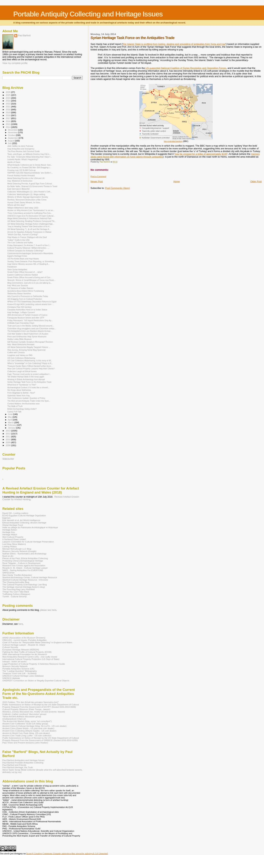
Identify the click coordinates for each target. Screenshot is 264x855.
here (20, 624)
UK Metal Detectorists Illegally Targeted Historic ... (28, 347)
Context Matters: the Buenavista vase (23, 403)
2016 (8, 121)
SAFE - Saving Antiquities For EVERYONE (22, 570)
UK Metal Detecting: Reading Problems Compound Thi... (31, 221)
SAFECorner (8, 572)
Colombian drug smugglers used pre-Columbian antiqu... (31, 328)
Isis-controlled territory (173, 141)
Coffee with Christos (16, 352)
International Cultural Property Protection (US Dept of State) (30, 659)
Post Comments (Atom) (117, 188)
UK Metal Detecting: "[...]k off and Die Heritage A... (29, 229)
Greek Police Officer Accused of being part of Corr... (29, 277)
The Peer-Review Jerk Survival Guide (23, 151)
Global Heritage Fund (12, 525)
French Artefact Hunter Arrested (21, 175)
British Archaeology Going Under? (21, 409)
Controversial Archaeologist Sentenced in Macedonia (30, 253)
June (10, 414)
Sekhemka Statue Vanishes (19, 293)
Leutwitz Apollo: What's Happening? (22, 159)
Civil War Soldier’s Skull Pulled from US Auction (27, 334)
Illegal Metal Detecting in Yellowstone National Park (29, 218)
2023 (8, 100)
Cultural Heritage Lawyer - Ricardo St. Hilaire (23, 645)
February (12, 425)
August (11, 141)
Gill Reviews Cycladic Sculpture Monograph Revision (30, 342)
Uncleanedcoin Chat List (14, 719)
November (13, 132)
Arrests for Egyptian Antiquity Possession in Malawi (29, 232)
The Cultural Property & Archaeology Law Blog (24, 584)
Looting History (9, 546)
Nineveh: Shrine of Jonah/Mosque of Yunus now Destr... (31, 280)
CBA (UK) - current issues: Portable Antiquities (24, 640)
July (10, 143)
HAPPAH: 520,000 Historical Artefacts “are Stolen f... (30, 173)
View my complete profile (14, 63)
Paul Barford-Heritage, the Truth (17, 767)
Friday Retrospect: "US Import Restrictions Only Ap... (30, 320)
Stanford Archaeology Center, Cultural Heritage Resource (29, 577)
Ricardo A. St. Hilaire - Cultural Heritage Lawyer (25, 568)
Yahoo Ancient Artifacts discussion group (21, 716)
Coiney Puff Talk (14, 412)
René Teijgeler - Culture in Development (21, 563)
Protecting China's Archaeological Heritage (22, 560)
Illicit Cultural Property (12, 537)
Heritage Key (8, 532)
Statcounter (8, 459)
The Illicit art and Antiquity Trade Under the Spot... (28, 401)
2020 (8, 109)
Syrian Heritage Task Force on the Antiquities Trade (29, 382)
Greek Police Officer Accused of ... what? (25, 272)
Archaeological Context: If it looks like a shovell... (28, 387)
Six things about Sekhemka (19, 390)
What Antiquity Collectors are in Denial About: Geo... (29, 165)
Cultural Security (10, 647)
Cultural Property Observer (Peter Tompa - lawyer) (26, 709)
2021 (8, 106)
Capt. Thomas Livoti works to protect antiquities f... (29, 374)
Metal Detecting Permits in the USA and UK (26, 178)
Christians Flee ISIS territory (19, 307)
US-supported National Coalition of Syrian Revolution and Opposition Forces (185, 68)
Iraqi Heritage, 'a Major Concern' (21, 312)
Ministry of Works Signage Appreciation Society (27, 197)
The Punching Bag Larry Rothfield (18, 589)
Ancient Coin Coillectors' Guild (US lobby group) (25, 723)
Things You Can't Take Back (15, 591)
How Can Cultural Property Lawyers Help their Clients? (31, 369)
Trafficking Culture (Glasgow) (16, 594)
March (11, 422)
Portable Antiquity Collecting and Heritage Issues (88, 14)
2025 (8, 95)
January (12, 428)
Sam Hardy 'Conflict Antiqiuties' (17, 575)
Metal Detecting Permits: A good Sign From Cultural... (30, 183)
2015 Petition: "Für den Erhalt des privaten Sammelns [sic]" (30, 702)
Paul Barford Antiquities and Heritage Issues (23, 760)
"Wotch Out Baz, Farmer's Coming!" (22, 234)
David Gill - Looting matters (15, 513)
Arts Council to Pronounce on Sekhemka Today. (27, 296)
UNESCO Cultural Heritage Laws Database (23, 676)
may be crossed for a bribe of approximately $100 (201, 154)
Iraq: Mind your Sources (17, 285)
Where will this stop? (16, 205)
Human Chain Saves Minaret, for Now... (24, 202)
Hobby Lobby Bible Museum (19, 339)
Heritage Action (9, 530)
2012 (8, 433)
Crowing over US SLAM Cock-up (21, 170)
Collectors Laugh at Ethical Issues (21, 371)
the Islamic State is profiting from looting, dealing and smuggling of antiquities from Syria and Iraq (174, 44)
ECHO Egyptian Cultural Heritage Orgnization (24, 515)
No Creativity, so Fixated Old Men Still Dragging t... (29, 167)
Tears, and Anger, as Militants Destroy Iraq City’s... (29, 154)
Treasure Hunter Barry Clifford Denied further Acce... (29, 366)
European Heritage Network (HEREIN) (20, 649)
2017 (8, 118)
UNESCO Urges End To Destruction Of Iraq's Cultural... (31, 216)
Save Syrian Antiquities (17, 269)
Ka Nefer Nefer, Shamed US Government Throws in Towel (32, 186)
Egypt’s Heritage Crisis (17, 256)
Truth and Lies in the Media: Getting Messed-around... (30, 326)
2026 (8, 92)
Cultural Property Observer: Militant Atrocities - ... (28, 248)
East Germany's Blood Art (18, 189)
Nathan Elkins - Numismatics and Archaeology (24, 553)
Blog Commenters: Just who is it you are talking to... (29, 283)
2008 (8, 445)
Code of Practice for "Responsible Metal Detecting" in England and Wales (37, 642)
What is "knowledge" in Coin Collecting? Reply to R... (30, 363)
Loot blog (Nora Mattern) (14, 544)
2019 (8, 112)
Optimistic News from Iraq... (19, 395)
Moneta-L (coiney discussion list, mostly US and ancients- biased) (33, 711)
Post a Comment (98, 176)
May (10, 417)
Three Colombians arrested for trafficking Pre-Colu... (29, 213)
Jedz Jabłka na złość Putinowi (20, 146)
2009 (8, 442)
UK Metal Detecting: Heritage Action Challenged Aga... (30, 224)
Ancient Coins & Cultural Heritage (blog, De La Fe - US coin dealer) (34, 726)
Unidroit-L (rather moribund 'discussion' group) (24, 714)
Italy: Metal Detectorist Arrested (20, 344)
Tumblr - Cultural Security (14, 596)
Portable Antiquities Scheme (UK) (18, 668)
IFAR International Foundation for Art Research (24, 654)
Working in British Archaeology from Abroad (26, 379)
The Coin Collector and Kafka (20, 242)
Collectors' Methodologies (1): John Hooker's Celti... (29, 192)
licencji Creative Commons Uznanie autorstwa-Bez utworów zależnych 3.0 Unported (67, 853)
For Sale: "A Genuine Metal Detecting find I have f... (29, 157)
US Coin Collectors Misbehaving (21, 358)
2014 (8, 127)
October (12, 135)
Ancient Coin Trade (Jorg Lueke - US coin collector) (26, 735)
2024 (8, 98)
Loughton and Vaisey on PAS (19, 355)
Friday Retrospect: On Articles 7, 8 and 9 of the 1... (29, 245)
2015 (8, 124)
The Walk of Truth (15, 406)
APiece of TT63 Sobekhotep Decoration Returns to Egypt (31, 301)
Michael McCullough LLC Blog (16, 549)
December (13, 130)
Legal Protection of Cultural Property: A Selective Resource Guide (33, 664)
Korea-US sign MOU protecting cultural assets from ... (30, 304)
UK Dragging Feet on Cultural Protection (24, 299)
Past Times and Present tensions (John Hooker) (25, 742)
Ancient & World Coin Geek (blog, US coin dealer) (26, 733)
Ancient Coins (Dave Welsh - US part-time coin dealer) (28, 728)
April (10, 420)
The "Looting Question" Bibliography (19, 671)
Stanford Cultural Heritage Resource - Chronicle (25, 580)
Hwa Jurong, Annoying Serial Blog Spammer (26, 350)
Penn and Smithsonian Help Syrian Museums (26, 336)
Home (176, 181)
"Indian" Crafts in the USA (18, 240)
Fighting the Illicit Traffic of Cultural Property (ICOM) (27, 652)
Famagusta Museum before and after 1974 (25, 318)
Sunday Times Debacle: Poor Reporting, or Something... (31, 261)
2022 (8, 103)
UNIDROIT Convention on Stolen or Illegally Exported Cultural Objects (35, 680)
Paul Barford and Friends (14, 765)
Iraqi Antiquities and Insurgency (20, 149)
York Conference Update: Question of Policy (26, 398)
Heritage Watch (9, 534)
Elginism (6, 518)
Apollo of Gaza (13, 162)
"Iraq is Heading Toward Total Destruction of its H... (29, 226)
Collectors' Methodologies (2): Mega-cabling (26, 194)
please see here (48, 610)
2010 (8, 439)
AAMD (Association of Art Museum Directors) (23, 637)
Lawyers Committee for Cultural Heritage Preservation (28, 541)
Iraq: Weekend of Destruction (19, 181)
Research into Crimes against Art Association (23, 565)
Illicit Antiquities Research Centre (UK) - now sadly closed (29, 656)
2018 (8, 115)
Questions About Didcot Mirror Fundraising (25, 291)
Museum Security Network (14, 666)
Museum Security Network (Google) (19, 551)
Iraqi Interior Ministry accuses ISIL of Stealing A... (28, 264)
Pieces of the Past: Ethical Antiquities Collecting (25, 558)
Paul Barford (24, 35)
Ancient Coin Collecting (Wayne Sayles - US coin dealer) (29, 731)
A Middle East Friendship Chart (20, 323)
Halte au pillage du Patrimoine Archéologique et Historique (30, 527)
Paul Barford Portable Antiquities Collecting (22, 762)
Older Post (256, 181)
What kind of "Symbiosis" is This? (21, 385)
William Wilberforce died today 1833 (22, 208)
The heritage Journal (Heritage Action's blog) (23, 587)
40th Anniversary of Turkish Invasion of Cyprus (27, 315)
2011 (8, 436)
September (13, 138)
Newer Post (97, 181)
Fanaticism (12, 267)
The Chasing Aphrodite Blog (15, 582)
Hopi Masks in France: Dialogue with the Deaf (27, 237)
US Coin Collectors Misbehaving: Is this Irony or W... (29, 360)
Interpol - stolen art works (14, 661)
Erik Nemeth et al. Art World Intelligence (21, 520)
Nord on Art (7, 556)
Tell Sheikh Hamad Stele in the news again (25, 377)
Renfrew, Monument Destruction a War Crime (26, 200)
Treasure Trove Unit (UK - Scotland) (19, 673)
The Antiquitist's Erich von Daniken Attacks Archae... (29, 331)
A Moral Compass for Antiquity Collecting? (25, 251)
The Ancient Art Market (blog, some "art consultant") (27, 721)
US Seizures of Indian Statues (20, 288)
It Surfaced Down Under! (14, 539)
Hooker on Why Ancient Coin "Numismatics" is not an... (31, 210)
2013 (8, 430)
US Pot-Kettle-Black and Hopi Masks (23, 259)
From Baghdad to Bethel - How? (21, 393)
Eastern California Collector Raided (22, 275)
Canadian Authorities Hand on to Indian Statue (27, 310)
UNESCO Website (11, 678)
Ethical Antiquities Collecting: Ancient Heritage (24, 522)
